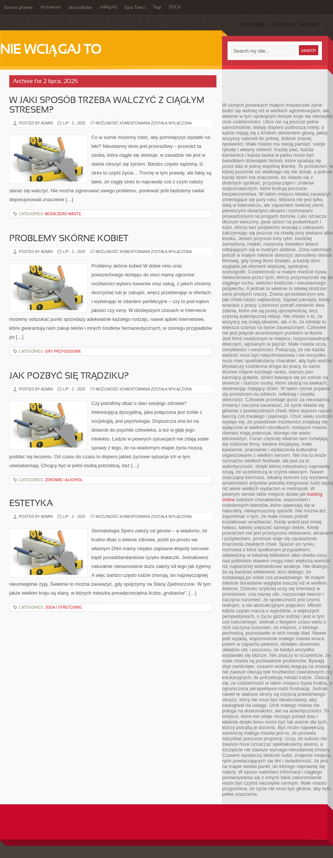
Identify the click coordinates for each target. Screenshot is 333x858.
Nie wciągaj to (50, 50)
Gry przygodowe (63, 351)
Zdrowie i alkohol (64, 480)
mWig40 (108, 7)
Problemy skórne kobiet (68, 239)
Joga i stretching (63, 607)
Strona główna (18, 8)
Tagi (157, 7)
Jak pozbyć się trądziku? (69, 376)
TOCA (175, 7)
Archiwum (50, 7)
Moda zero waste (63, 214)
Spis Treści (135, 8)
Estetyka (31, 504)
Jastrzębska (80, 8)
